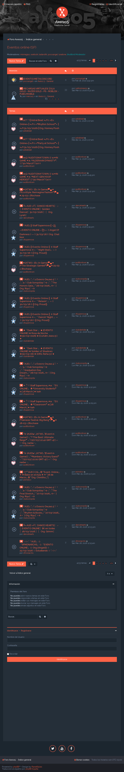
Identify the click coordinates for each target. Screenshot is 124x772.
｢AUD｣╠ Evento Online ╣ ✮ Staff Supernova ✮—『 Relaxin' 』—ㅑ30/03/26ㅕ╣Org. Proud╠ (39, 301)
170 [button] (111, 61)
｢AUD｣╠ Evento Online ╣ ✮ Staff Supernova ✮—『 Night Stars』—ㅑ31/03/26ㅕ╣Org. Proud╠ (39, 250)
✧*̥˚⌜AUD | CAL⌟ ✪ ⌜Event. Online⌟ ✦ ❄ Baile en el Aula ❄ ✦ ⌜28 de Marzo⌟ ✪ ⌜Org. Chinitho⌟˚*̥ (39, 475)
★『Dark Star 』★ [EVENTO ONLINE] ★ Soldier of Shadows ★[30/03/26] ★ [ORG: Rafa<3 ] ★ (37, 351)
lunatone (62, 54)
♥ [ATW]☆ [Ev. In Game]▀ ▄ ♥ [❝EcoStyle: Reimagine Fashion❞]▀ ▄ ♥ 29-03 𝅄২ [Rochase (39, 192)
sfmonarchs (28, 553)
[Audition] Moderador (76, 54)
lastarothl (43, 54)
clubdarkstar (28, 341)
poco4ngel (53, 54)
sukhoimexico (81, 88)
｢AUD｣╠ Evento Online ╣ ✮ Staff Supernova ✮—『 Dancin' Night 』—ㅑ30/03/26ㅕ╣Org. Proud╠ (39, 317)
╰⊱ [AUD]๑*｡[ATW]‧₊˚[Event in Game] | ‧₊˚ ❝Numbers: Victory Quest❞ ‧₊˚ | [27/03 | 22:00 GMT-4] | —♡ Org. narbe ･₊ (39, 458)
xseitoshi (34, 54)
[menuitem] (27, 4)
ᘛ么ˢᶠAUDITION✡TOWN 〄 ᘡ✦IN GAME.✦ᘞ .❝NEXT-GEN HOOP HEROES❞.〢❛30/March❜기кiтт (39, 176)
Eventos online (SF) (21, 47)
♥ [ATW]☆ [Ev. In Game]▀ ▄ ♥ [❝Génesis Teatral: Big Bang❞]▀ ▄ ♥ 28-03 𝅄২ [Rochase (38, 420)
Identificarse (12, 631)
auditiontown (28, 166)
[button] (89, 60)
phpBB (16, 767)
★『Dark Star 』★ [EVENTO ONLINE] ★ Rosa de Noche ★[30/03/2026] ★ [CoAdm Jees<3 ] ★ (38, 334)
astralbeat (27, 131)
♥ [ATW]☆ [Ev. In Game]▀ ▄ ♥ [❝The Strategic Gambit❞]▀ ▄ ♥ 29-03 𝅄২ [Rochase (39, 265)
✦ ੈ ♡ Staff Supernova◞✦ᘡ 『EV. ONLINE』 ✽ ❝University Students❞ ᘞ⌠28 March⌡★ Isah (39, 388)
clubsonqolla (29, 291)
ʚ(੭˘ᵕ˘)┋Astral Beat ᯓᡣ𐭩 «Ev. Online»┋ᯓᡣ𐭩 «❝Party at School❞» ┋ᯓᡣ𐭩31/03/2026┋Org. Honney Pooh (39, 143)
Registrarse (26, 631)
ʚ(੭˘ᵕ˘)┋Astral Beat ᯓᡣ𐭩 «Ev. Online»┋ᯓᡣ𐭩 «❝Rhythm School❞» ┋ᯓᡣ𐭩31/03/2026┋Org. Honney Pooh (39, 124)
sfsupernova (28, 240)
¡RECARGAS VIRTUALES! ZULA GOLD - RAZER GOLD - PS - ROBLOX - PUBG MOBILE (39, 91)
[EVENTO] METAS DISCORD (37, 78)
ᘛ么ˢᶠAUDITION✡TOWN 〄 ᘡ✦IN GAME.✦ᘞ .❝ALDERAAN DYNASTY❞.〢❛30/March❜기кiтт (39, 160)
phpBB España (32, 769)
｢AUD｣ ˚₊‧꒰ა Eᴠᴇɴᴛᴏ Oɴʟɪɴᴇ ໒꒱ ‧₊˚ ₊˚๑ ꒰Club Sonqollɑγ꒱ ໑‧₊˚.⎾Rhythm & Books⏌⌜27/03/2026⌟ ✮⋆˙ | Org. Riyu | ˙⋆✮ (39, 511)
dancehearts (28, 218)
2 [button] (96, 61)
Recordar (14, 654)
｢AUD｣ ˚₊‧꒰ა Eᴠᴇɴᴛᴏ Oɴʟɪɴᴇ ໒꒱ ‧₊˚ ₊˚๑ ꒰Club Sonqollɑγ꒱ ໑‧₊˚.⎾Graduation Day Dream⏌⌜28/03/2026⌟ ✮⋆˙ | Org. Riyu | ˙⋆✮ (39, 369)
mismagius (25, 54)
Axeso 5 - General (45, 81)
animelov (27, 480)
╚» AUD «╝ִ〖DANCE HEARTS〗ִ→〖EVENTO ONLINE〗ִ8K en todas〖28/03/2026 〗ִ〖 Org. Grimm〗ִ (39, 528)
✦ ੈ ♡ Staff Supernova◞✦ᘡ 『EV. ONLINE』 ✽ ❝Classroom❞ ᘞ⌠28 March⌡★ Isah (39, 404)
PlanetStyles (37, 767)
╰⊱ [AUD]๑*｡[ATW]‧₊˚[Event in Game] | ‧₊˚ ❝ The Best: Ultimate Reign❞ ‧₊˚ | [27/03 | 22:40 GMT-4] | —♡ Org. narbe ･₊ (39, 438)
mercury (30, 96)
